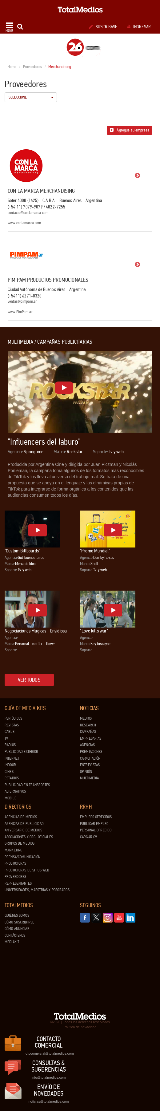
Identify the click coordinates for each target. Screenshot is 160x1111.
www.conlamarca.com (24, 223)
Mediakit (12, 941)
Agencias (87, 744)
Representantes (18, 883)
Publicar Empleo (94, 823)
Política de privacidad (80, 1027)
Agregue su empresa (129, 130)
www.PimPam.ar (20, 312)
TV (6, 738)
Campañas (88, 731)
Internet (12, 758)
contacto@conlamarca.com (28, 213)
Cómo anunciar (17, 928)
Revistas (12, 725)
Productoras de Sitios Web (27, 870)
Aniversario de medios (23, 830)
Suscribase (103, 27)
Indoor (10, 764)
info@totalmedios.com (48, 1077)
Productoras (15, 863)
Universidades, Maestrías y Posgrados (37, 889)
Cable (9, 731)
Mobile (10, 798)
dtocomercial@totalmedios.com (49, 1053)
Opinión (86, 771)
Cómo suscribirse (19, 922)
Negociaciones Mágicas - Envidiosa (36, 631)
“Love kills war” (94, 631)
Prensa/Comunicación (22, 856)
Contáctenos (15, 935)
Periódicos (13, 718)
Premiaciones (91, 751)
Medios (86, 718)
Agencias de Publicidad (24, 823)
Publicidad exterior (21, 751)
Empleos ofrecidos (96, 816)
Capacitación (90, 758)
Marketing (13, 850)
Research (88, 725)
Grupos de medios (19, 843)
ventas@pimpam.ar (22, 301)
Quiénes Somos (17, 915)
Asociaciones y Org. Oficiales (29, 836)
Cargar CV (88, 836)
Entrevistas (90, 764)
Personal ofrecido (95, 830)
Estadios (12, 778)
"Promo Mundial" (95, 551)
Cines (9, 771)
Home (12, 66)
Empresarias (90, 738)
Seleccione (31, 97)
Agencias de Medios (21, 816)
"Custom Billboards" (22, 551)
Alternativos (15, 791)
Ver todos (29, 680)
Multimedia (89, 778)
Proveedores (32, 66)
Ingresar (139, 27)
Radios (10, 744)
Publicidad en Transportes (27, 784)
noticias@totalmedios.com (48, 1101)
